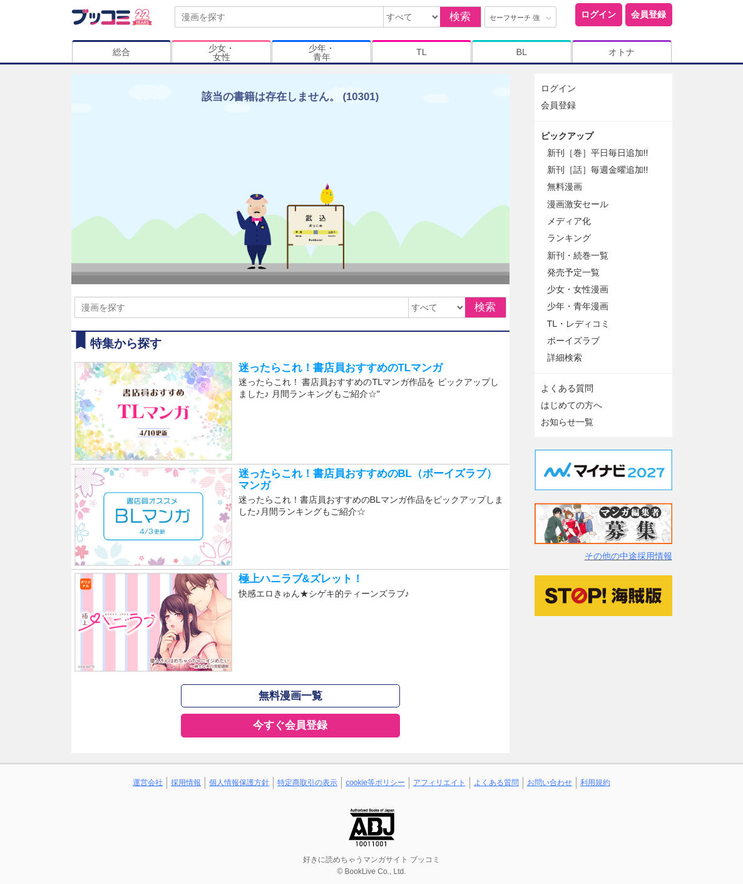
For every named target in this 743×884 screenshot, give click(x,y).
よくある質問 (567, 388)
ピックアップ (567, 136)
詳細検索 (564, 357)
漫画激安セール (577, 204)
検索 (460, 17)
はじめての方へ (571, 405)
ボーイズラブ (573, 341)
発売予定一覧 (573, 272)
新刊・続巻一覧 (577, 255)
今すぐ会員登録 (290, 725)
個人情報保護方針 (239, 782)
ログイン (598, 14)
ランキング (569, 238)
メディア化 (569, 221)
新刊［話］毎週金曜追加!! (597, 170)
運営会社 (148, 782)
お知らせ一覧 (567, 422)
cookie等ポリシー (375, 782)
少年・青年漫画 (577, 306)
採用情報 (186, 782)
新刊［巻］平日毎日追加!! (597, 153)
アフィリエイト (439, 782)
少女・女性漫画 (577, 289)
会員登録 (648, 14)
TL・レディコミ (578, 324)
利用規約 (595, 782)
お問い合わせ (549, 782)
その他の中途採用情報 (628, 556)
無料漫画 (564, 187)
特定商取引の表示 (307, 782)
